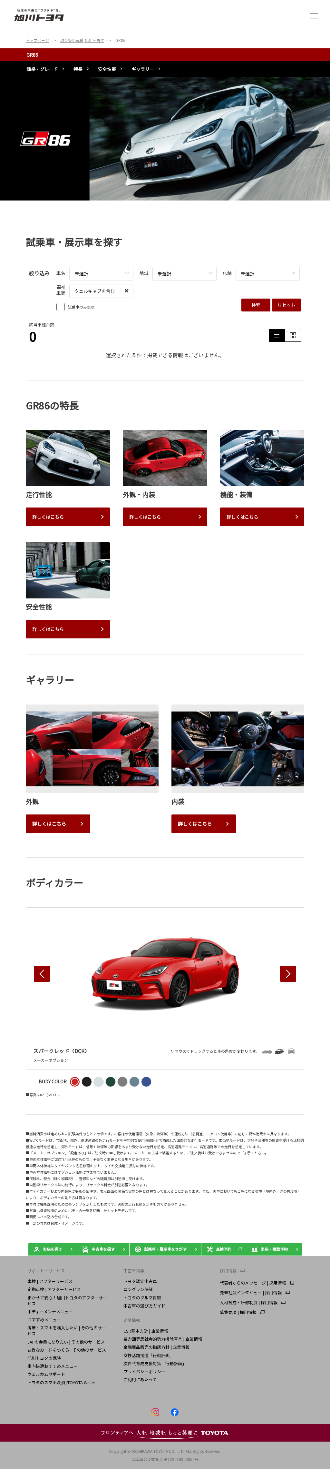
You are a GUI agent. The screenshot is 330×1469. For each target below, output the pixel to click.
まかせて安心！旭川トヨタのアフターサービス (67, 1300)
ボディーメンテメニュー (50, 1311)
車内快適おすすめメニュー (52, 1366)
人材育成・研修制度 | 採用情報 (248, 1303)
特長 (77, 69)
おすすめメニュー (44, 1319)
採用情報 (228, 1271)
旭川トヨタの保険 (44, 1358)
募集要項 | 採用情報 (238, 1312)
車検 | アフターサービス (50, 1281)
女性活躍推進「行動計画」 (148, 1355)
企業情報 (131, 1320)
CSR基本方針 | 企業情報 (145, 1331)
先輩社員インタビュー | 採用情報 (251, 1293)
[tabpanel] (165, 139)
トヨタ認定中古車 (140, 1281)
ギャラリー (142, 69)
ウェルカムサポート (46, 1374)
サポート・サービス (46, 1270)
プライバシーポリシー (144, 1371)
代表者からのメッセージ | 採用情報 (253, 1283)
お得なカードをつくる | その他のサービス (66, 1350)
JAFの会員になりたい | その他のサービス (66, 1342)
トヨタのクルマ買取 (142, 1298)
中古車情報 (133, 1270)
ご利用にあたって (140, 1379)
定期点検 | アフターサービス (54, 1289)
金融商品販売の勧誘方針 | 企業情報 (156, 1347)
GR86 (32, 55)
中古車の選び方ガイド (144, 1306)
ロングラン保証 (138, 1289)
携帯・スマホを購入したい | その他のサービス (66, 1330)
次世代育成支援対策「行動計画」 (154, 1363)
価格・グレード (42, 69)
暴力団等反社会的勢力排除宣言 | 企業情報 (162, 1339)
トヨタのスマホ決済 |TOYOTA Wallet (61, 1382)
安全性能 (107, 69)
